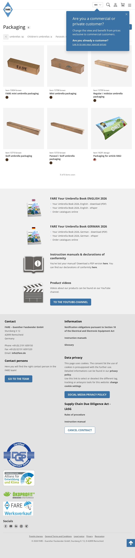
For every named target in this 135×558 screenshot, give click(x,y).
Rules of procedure (75, 414)
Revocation (99, 536)
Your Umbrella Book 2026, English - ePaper (75, 207)
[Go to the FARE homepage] (8, 16)
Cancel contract (80, 430)
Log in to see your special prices (89, 44)
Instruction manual (75, 421)
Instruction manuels (76, 337)
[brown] (7, 97)
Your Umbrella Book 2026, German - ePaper (75, 235)
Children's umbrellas (40, 36)
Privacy (89, 536)
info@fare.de (19, 353)
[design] (94, 159)
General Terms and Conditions (58, 536)
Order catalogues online (65, 211)
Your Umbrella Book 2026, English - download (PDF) (79, 203)
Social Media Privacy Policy (87, 394)
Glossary (69, 344)
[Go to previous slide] (6, 37)
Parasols (62, 36)
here (105, 263)
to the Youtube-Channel (70, 302)
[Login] (115, 5)
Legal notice (79, 536)
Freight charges (36, 536)
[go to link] (33, 304)
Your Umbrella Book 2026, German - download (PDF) (80, 231)
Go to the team (18, 379)
